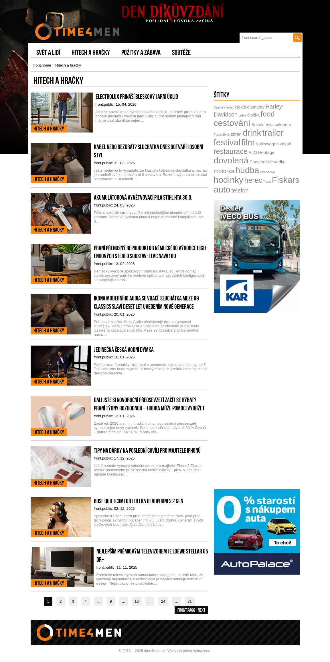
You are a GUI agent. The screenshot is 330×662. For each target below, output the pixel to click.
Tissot (267, 181)
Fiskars (286, 179)
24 (163, 601)
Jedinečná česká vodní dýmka (124, 349)
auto (222, 189)
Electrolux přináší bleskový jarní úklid (137, 96)
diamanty (255, 107)
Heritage (266, 152)
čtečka (253, 115)
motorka (224, 171)
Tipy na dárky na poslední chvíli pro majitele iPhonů (147, 450)
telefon (240, 190)
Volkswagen (267, 143)
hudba (247, 170)
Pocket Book (222, 134)
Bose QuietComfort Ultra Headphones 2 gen (138, 500)
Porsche (257, 161)
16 (137, 601)
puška (242, 115)
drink (251, 132)
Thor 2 (269, 125)
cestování (232, 123)
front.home (42, 65)
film (248, 142)
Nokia (240, 107)
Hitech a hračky (68, 65)
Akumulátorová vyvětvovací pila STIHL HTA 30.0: (143, 197)
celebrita (283, 124)
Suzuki (258, 124)
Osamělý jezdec (224, 107)
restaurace (231, 151)
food (268, 114)
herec (253, 180)
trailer (273, 132)
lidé (269, 161)
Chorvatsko (267, 172)
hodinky (228, 179)
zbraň (236, 134)
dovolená (231, 160)
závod (285, 143)
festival (227, 142)
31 (189, 601)
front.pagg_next (191, 610)
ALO (252, 152)
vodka (280, 161)
